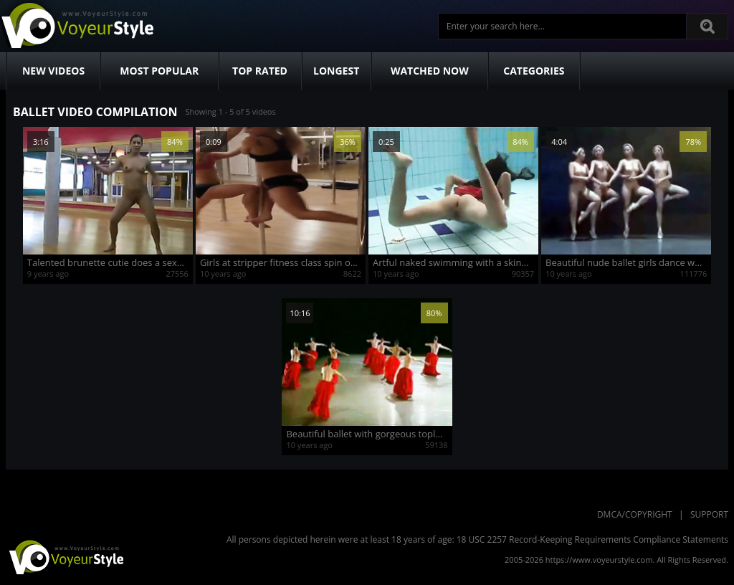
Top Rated (259, 70)
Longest (336, 70)
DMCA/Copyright (634, 514)
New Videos (53, 70)
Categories (533, 70)
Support (709, 514)
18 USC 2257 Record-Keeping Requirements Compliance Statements (592, 539)
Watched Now (430, 70)
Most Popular (159, 70)
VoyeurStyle (64, 556)
